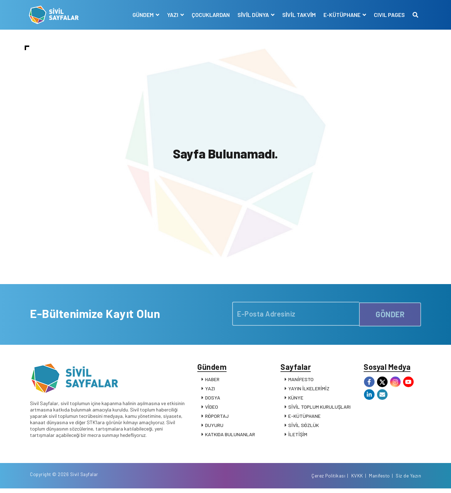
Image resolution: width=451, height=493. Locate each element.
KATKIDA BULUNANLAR (230, 437)
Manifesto (379, 480)
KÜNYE (295, 400)
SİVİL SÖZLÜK (303, 428)
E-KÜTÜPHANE (304, 418)
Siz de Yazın (408, 480)
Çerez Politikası (328, 480)
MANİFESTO (301, 382)
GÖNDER (390, 314)
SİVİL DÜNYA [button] (252, 14)
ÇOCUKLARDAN (210, 14)
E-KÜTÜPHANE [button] (341, 14)
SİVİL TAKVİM (298, 14)
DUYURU (214, 428)
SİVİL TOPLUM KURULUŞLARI (319, 409)
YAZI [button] (172, 14)
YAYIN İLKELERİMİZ (308, 391)
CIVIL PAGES (388, 14)
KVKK (357, 480)
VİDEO (211, 409)
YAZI (210, 391)
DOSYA (212, 400)
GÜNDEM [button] (142, 14)
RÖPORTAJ (217, 418)
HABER (212, 382)
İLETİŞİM (297, 437)
